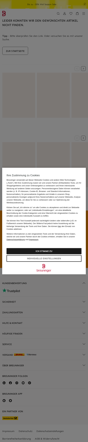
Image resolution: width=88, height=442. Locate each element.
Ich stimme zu (44, 251)
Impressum (33, 239)
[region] (44, 221)
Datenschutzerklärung (16, 239)
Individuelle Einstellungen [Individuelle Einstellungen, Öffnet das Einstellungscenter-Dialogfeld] (44, 258)
